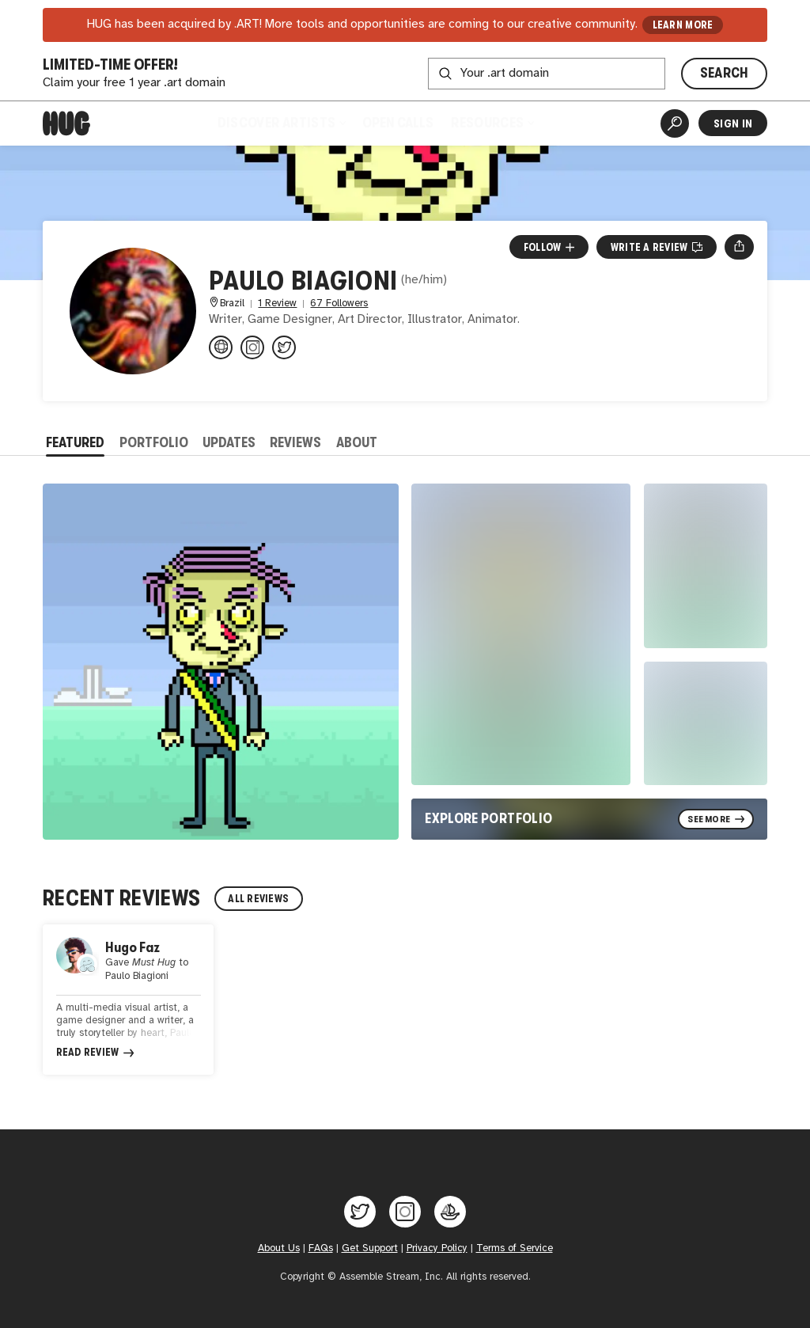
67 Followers (339, 303)
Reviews (295, 442)
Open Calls (397, 123)
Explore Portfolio (488, 818)
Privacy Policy (437, 1248)
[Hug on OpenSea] (450, 1211)
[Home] (66, 123)
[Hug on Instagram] (405, 1211)
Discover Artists (282, 123)
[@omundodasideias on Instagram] (252, 347)
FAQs (320, 1248)
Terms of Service (514, 1248)
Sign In (732, 123)
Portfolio (153, 442)
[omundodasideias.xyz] (221, 347)
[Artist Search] (674, 123)
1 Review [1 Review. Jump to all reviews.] (277, 303)
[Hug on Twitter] (360, 1211)
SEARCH (724, 73)
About (356, 442)
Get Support (370, 1248)
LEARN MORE (683, 25)
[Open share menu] (739, 247)
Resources (492, 123)
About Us (279, 1248)
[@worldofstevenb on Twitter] (284, 347)
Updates (228, 442)
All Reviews (258, 899)
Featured (75, 442)
